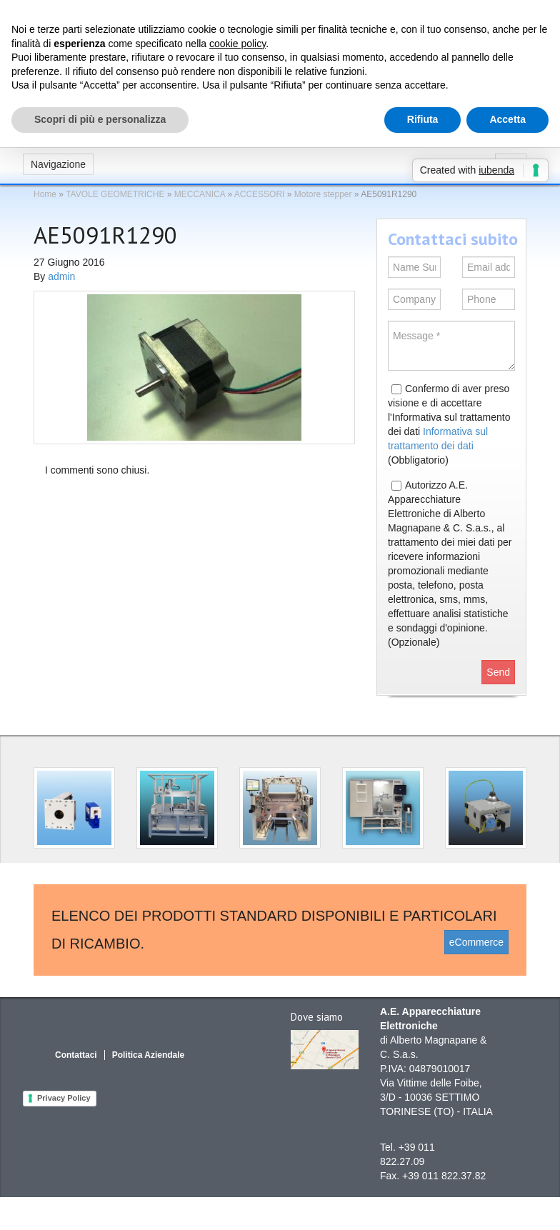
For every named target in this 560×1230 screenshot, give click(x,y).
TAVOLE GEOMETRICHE (115, 194)
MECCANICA (199, 194)
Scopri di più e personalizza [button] (100, 119)
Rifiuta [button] (423, 119)
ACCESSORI (259, 194)
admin (61, 276)
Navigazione (58, 164)
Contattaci (76, 1055)
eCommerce (476, 942)
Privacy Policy (64, 1098)
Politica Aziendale (148, 1055)
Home (45, 194)
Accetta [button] (507, 119)
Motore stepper (323, 194)
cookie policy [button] (237, 43)
